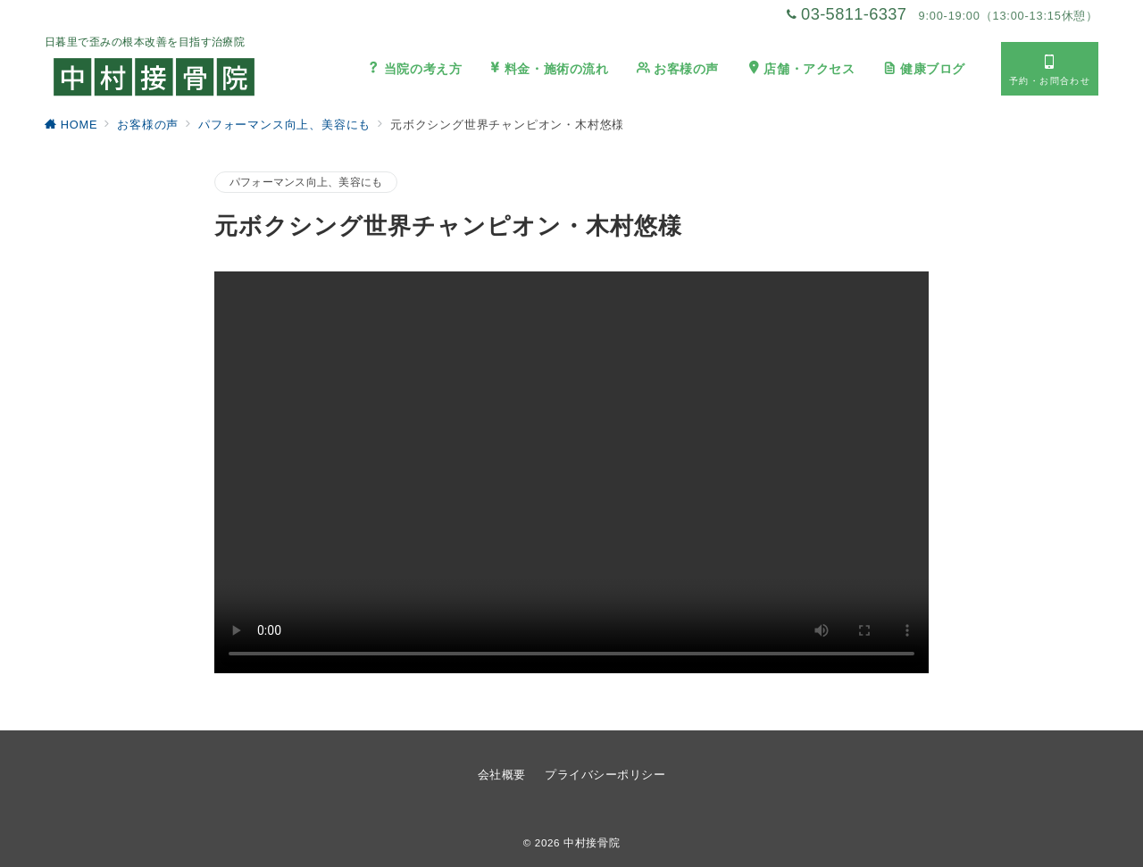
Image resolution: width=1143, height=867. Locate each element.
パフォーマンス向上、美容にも (305, 182)
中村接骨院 (591, 842)
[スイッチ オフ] (1050, 69)
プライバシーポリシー (605, 774)
